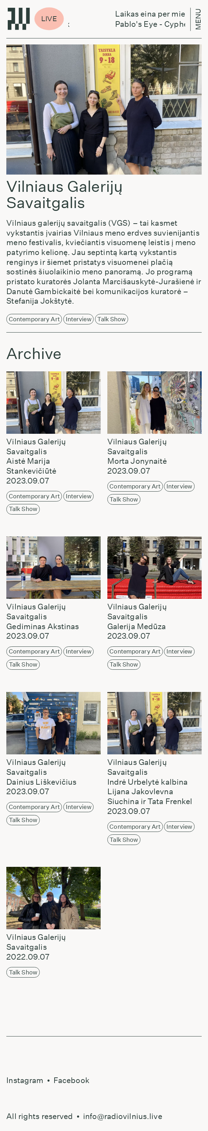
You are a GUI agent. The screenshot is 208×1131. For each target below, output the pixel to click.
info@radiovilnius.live (122, 1116)
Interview (79, 319)
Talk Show (111, 319)
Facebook (71, 1080)
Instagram (24, 1080)
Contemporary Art (34, 319)
